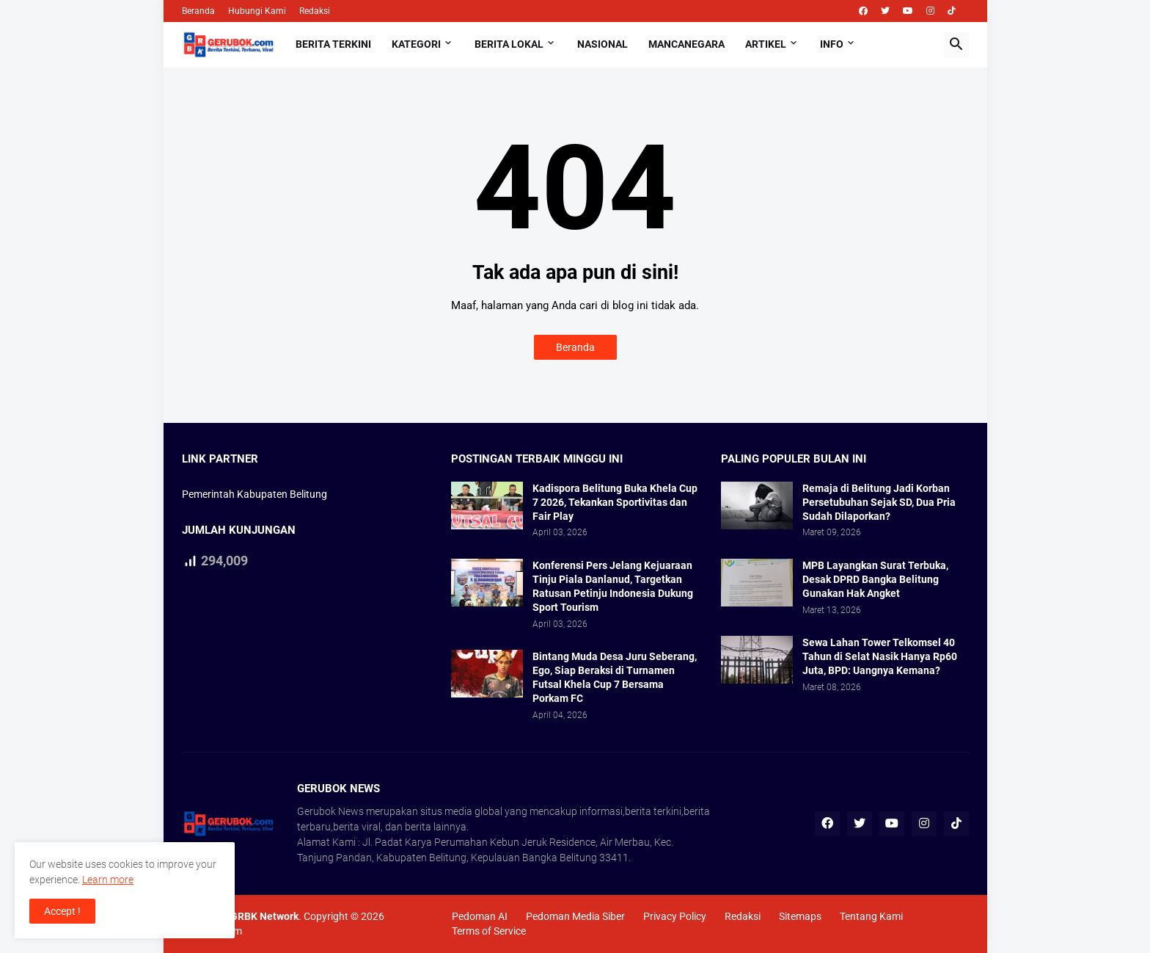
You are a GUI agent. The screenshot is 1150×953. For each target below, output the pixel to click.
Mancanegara (686, 44)
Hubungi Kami (257, 11)
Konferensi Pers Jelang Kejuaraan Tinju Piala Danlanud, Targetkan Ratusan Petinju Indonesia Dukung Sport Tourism (612, 586)
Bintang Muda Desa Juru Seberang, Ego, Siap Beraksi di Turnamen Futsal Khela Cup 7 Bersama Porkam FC (614, 677)
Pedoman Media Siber (575, 916)
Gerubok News (330, 811)
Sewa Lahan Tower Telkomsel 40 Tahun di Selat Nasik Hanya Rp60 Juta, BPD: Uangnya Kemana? (879, 656)
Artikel (765, 44)
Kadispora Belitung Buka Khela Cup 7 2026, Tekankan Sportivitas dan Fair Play (614, 502)
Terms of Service (489, 931)
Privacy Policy (674, 916)
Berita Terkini (333, 44)
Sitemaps (800, 916)
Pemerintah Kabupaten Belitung (254, 494)
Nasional (602, 44)
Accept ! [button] (62, 911)
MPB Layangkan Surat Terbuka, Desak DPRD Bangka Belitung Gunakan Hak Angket (875, 579)
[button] (956, 44)
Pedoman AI (480, 916)
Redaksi (314, 11)
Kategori (416, 44)
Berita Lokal (509, 44)
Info (831, 44)
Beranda (198, 11)
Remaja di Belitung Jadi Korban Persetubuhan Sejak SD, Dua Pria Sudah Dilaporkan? (879, 502)
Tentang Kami (871, 916)
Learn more (107, 879)
